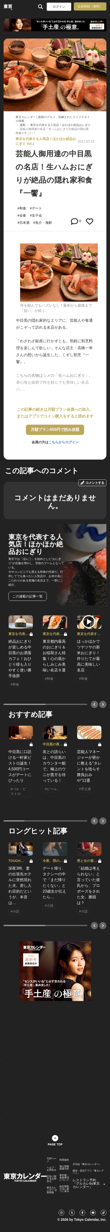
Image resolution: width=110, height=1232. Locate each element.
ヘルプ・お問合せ (51, 1168)
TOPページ (51, 1160)
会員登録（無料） (90, 6)
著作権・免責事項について (64, 1177)
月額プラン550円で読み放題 (55, 430)
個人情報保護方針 (64, 1167)
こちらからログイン (63, 442)
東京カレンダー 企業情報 (52, 1190)
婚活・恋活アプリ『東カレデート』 (88, 1172)
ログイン (59, 6)
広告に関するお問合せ (51, 1178)
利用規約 (64, 1160)
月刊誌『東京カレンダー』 (87, 1164)
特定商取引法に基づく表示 (64, 1189)
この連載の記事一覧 (27, 596)
